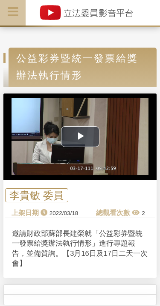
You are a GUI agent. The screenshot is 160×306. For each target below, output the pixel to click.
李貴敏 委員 (36, 195)
